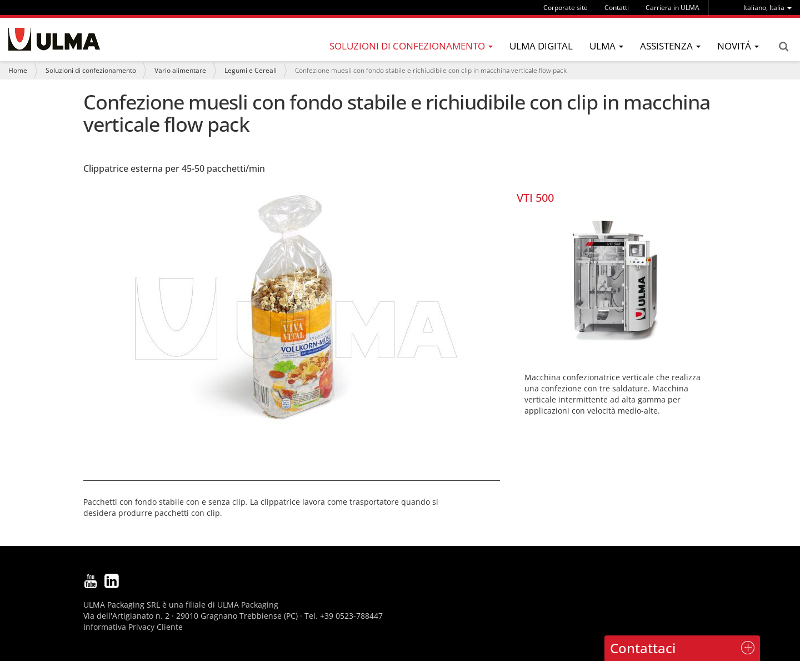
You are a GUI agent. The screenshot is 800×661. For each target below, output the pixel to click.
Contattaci (643, 648)
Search (783, 46)
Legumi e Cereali (250, 70)
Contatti (616, 7)
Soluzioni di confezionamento (91, 70)
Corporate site (565, 7)
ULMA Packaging (247, 604)
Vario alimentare (180, 70)
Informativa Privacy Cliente (133, 627)
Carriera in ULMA (672, 7)
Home (17, 70)
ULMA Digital (541, 45)
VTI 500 (535, 197)
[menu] (767, 7)
